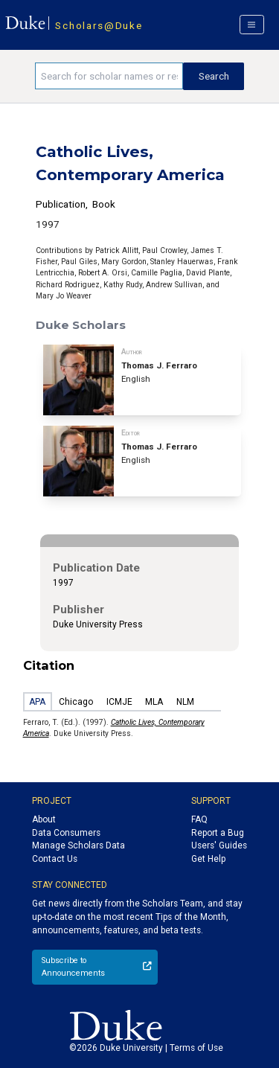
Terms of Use (196, 1048)
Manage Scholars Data (78, 845)
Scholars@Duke (98, 25)
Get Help (208, 859)
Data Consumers (66, 833)
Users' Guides (219, 845)
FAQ (199, 819)
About (44, 819)
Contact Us (54, 859)
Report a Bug (217, 833)
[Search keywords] (109, 76)
